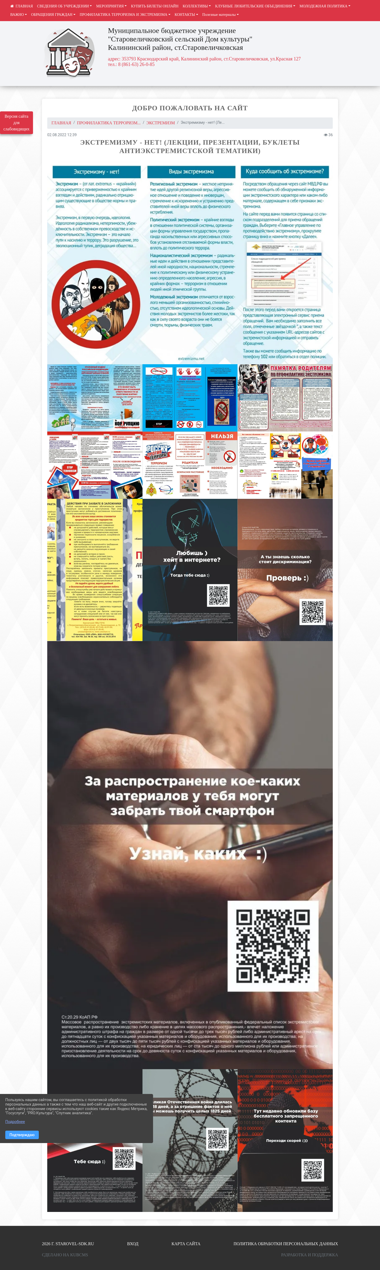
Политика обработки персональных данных (286, 1243)
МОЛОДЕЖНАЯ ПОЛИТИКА (324, 6)
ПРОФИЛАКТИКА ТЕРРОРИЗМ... (109, 123)
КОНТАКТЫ (185, 15)
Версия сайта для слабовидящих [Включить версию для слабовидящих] (16, 122)
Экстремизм (160, 123)
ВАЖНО (17, 15)
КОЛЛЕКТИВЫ (195, 6)
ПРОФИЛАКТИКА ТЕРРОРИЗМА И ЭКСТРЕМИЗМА (123, 15)
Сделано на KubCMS (65, 1255)
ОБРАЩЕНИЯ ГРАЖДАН (52, 15)
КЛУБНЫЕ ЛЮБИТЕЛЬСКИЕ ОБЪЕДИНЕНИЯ (253, 6)
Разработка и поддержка (309, 1255)
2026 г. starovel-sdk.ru (68, 1243)
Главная (61, 123)
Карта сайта (186, 1243)
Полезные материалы (219, 15)
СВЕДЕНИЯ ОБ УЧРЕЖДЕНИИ (63, 6)
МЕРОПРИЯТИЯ (110, 6)
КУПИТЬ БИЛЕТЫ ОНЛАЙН (154, 6)
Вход (133, 1243)
